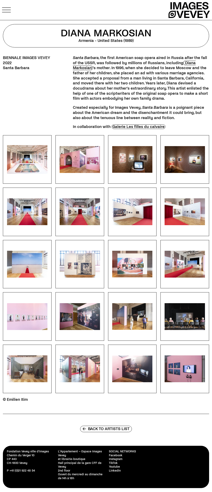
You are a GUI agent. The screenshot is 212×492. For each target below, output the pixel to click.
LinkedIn (115, 470)
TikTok (113, 463)
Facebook (115, 455)
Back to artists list (106, 429)
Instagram (115, 459)
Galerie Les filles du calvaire (138, 127)
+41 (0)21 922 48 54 (22, 470)
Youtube (114, 466)
